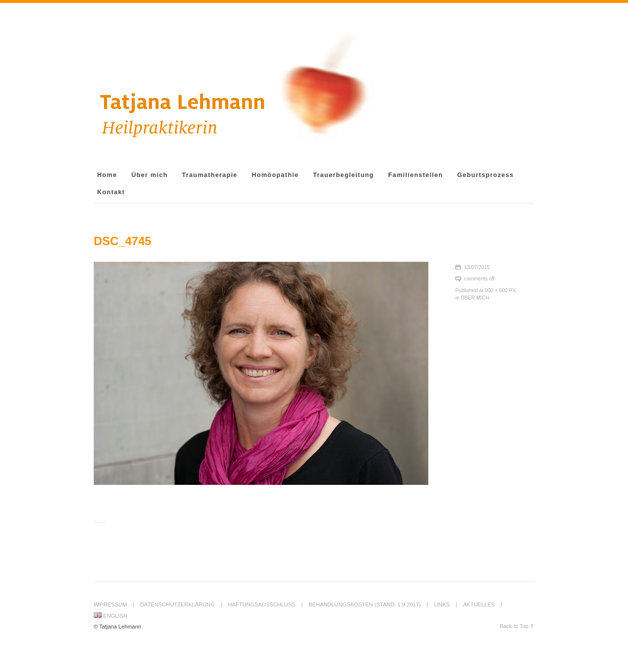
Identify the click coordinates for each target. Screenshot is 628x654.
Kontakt (111, 192)
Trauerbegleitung (343, 174)
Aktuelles (479, 604)
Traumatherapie (209, 174)
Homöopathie (275, 174)
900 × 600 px (500, 290)
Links (441, 604)
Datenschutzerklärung (177, 604)
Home (107, 174)
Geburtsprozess (485, 174)
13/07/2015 (477, 267)
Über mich (149, 174)
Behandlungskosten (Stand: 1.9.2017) (365, 604)
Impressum (110, 604)
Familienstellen (415, 174)
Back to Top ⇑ (517, 626)
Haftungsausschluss (261, 604)
